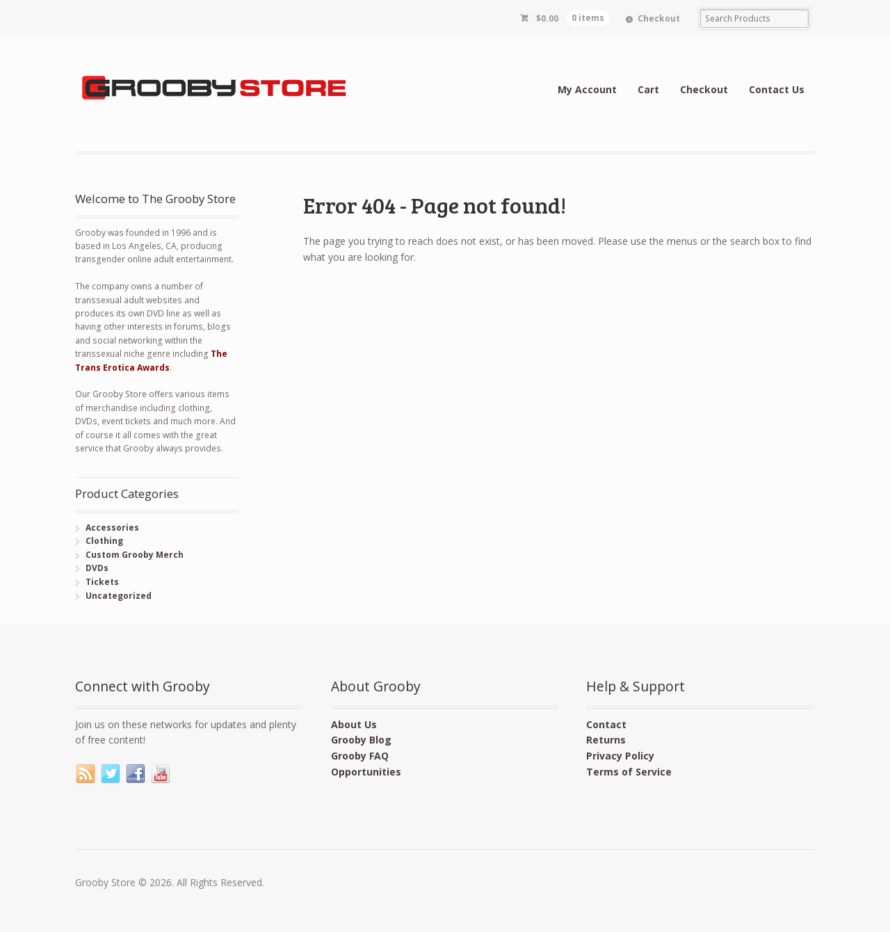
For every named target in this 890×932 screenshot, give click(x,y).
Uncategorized (119, 596)
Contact (606, 724)
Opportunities (366, 771)
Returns (606, 739)
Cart (648, 89)
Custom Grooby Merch (135, 555)
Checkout (659, 18)
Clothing (104, 541)
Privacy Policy (620, 755)
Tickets (102, 582)
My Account (587, 89)
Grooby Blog (361, 739)
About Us (354, 724)
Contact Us (776, 89)
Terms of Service (629, 771)
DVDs (97, 568)
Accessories (112, 527)
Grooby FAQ (360, 755)
